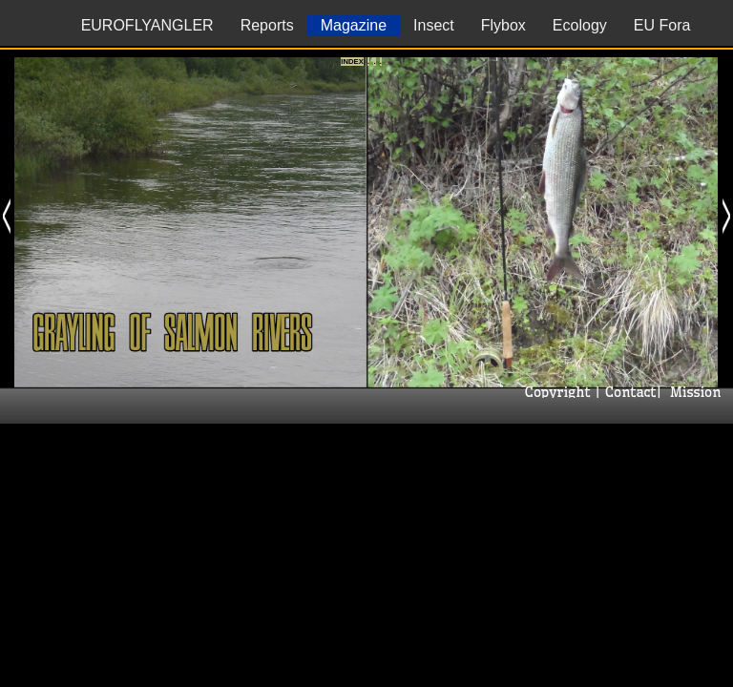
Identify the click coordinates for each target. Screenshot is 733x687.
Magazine (354, 25)
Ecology (580, 25)
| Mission (690, 392)
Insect (433, 25)
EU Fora (662, 25)
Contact (628, 392)
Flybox (503, 25)
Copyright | (560, 392)
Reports (267, 25)
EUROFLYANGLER (147, 25)
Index (352, 61)
